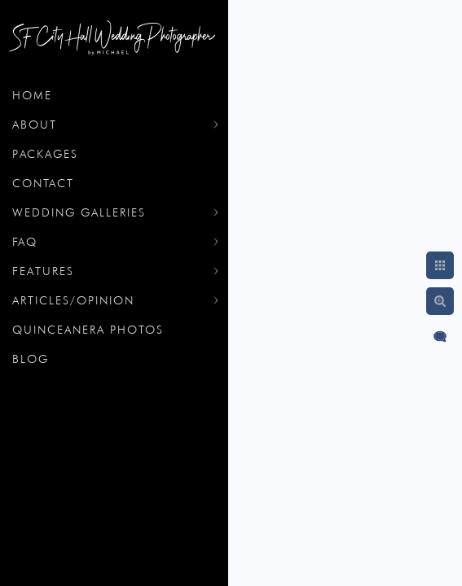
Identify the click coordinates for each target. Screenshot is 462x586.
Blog (30, 358)
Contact (43, 183)
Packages (45, 153)
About (34, 124)
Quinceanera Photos (88, 329)
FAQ (24, 241)
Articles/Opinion (73, 300)
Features (43, 271)
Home (32, 95)
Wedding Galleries (79, 212)
